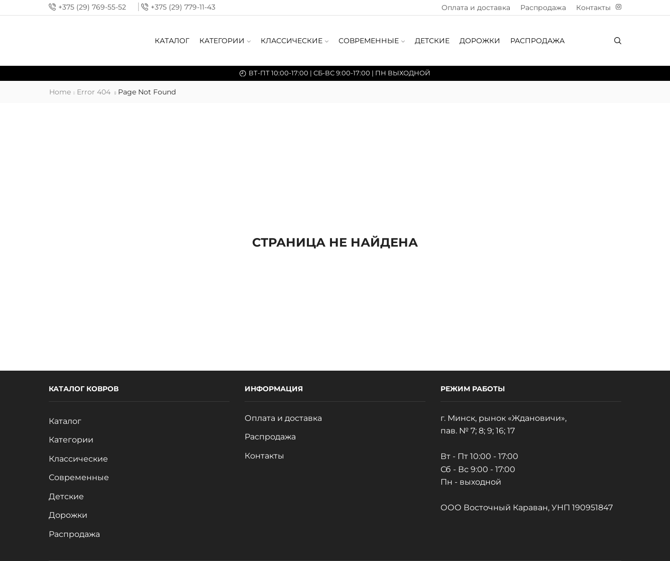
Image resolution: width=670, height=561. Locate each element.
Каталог (172, 40)
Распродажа (543, 7)
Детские (432, 40)
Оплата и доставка (475, 7)
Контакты (593, 7)
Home (60, 91)
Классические (294, 40)
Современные (372, 40)
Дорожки (480, 40)
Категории (225, 40)
